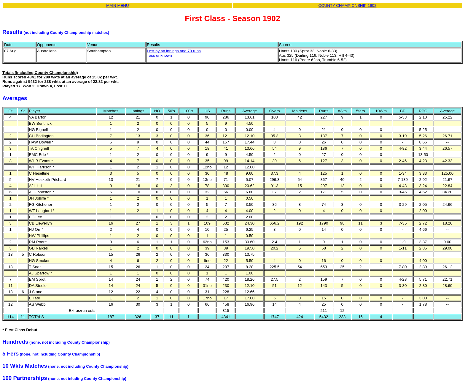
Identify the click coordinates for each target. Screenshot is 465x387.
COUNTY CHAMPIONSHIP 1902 (348, 5)
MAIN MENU (117, 5)
